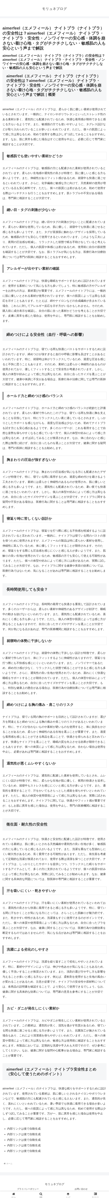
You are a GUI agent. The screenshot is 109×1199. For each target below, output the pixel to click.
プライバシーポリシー (28, 1189)
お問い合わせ (81, 1189)
